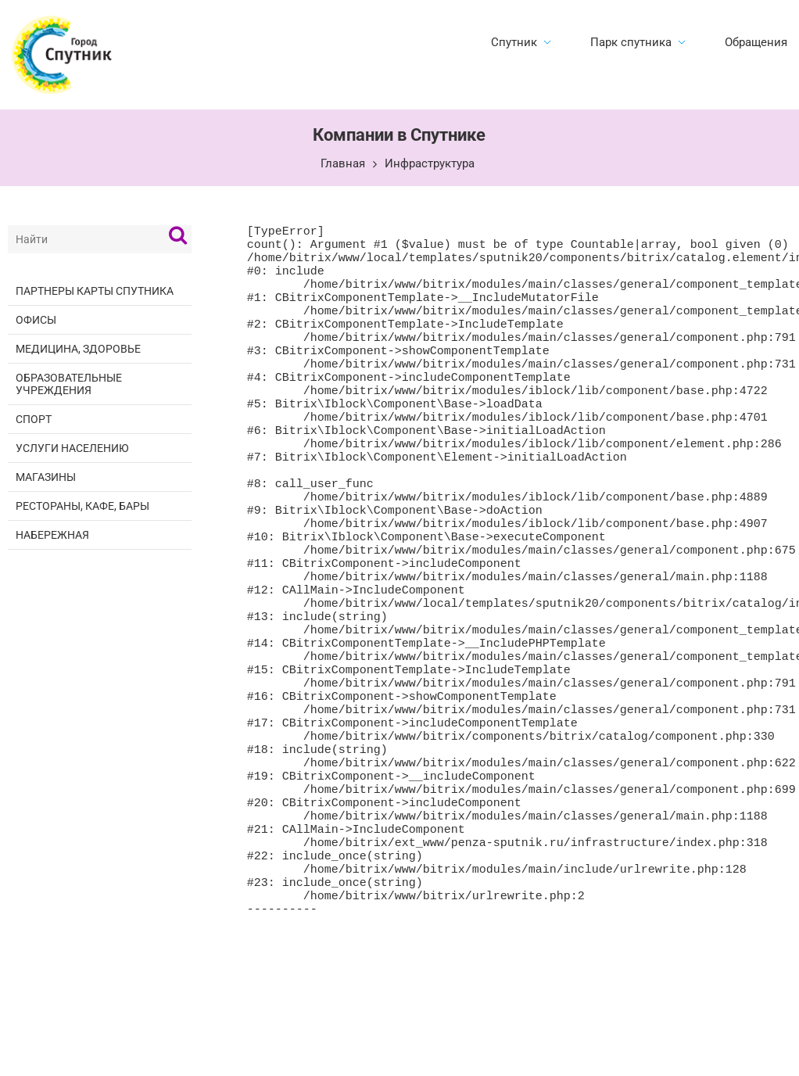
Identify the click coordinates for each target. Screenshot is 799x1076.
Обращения (756, 42)
